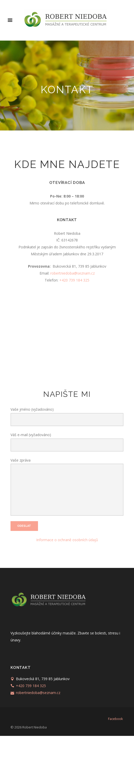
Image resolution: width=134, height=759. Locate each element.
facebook (115, 742)
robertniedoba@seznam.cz (72, 273)
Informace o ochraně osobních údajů (67, 562)
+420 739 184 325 (74, 280)
